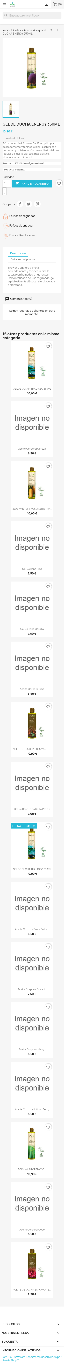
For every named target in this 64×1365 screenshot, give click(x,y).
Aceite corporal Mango (32, 1049)
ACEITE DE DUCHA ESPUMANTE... (32, 749)
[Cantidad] (7, 183)
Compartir (20, 204)
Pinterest (37, 204)
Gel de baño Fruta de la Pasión (32, 809)
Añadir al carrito (32, 183)
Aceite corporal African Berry (32, 1109)
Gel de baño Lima (32, 569)
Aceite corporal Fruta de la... (32, 929)
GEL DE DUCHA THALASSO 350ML (32, 388)
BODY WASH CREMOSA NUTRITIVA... (32, 508)
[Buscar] (32, 15)
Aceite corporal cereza (32, 448)
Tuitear (28, 204)
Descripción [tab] (18, 253)
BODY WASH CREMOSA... (32, 1169)
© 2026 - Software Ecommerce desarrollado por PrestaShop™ (32, 1358)
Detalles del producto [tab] (25, 259)
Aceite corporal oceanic (32, 989)
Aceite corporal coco (32, 1229)
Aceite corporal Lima (32, 689)
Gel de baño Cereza (32, 629)
